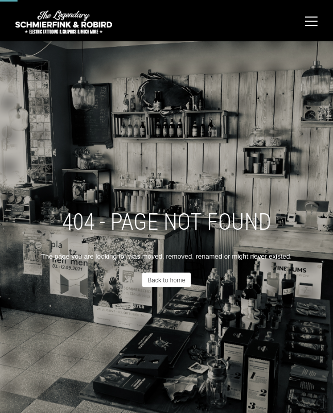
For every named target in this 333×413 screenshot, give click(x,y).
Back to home (166, 280)
